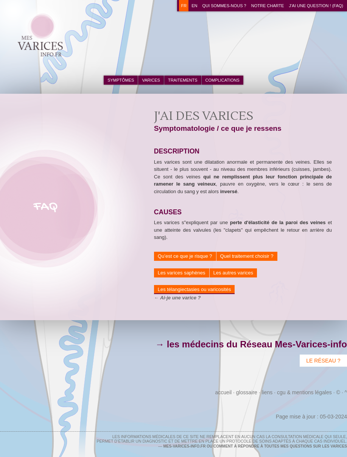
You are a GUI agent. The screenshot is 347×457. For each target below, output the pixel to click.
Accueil (223, 392)
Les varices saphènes (181, 273)
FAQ (45, 207)
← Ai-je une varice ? (177, 298)
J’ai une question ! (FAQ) (316, 5)
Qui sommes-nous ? (224, 5)
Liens (267, 392)
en (194, 5)
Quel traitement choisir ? (247, 256)
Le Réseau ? (323, 361)
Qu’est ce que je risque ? (185, 256)
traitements (183, 80)
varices (151, 80)
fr (184, 5)
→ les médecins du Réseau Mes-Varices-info (251, 344)
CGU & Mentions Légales (304, 392)
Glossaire (246, 392)
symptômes (120, 80)
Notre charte (267, 5)
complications (222, 80)
